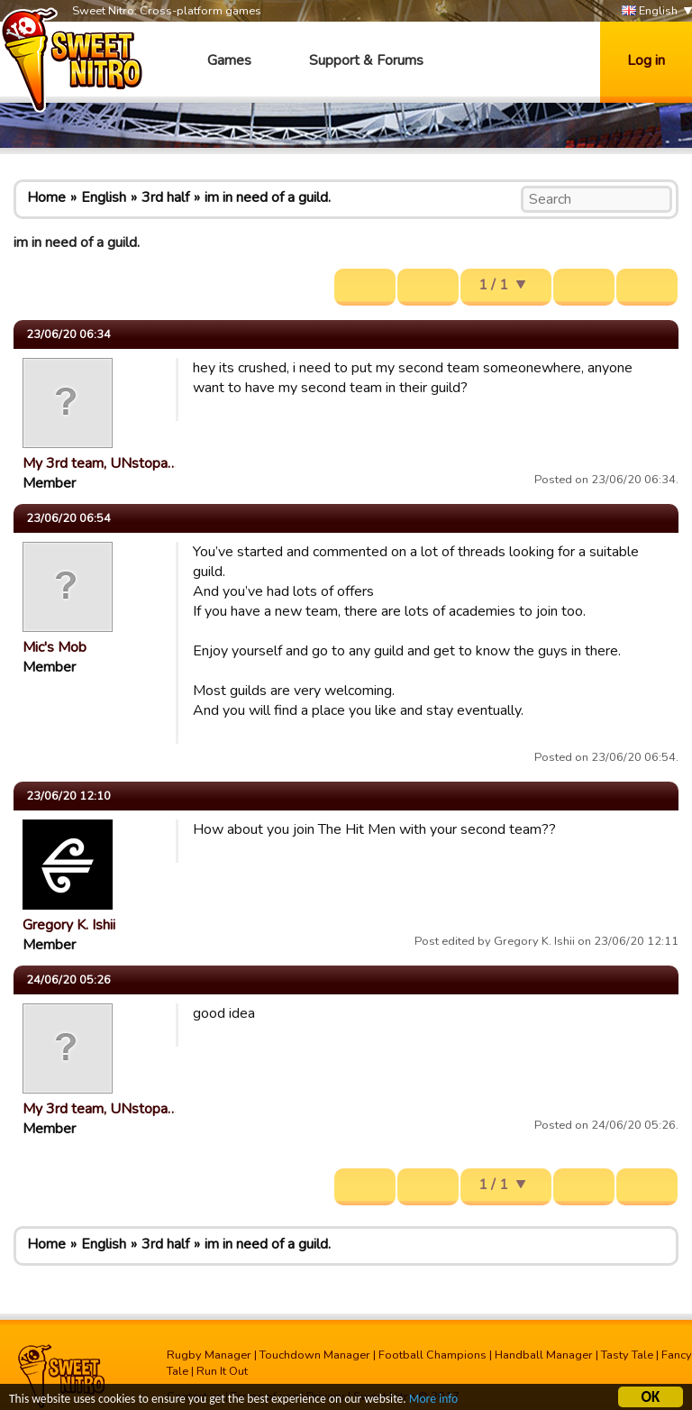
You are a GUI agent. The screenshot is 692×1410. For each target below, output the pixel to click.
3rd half (165, 197)
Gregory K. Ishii (69, 925)
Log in (646, 60)
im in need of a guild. (268, 197)
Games (229, 60)
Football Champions (432, 1355)
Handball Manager (544, 1355)
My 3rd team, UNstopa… (100, 463)
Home (46, 197)
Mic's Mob (54, 647)
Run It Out (222, 1371)
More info (433, 1401)
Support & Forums (366, 60)
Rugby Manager (209, 1355)
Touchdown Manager (315, 1355)
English (650, 11)
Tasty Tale (627, 1355)
